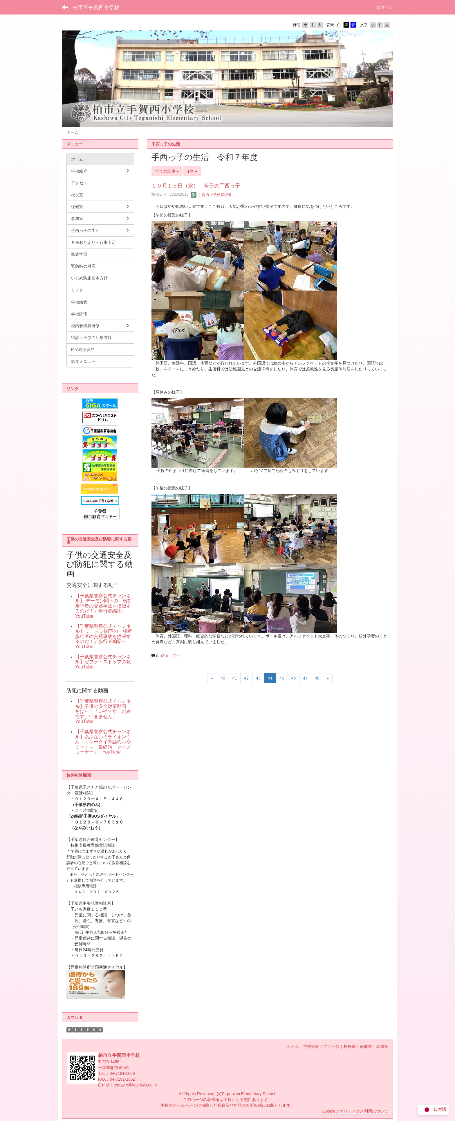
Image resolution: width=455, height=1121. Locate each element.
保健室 (366, 1046)
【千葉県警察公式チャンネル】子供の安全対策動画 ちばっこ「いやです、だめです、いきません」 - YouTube (103, 711)
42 (246, 678)
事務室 (382, 1046)
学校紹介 (311, 1046)
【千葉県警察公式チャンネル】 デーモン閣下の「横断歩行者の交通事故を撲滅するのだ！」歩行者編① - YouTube (103, 606)
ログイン (385, 7)
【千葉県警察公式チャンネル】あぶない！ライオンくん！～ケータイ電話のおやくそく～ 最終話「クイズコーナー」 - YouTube (103, 741)
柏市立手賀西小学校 (96, 7)
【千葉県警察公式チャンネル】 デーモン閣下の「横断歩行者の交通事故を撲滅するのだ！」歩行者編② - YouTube (103, 636)
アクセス (331, 1046)
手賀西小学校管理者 (211, 194)
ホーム (293, 1046)
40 (223, 678)
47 (305, 678)
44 (270, 678)
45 (281, 678)
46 (293, 678)
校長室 (350, 1046)
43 (258, 678)
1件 (192, 171)
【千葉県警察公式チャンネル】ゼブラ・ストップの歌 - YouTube (104, 661)
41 (234, 678)
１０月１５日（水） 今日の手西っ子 (195, 186)
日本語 (433, 1110)
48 (317, 678)
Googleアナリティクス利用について (355, 1111)
